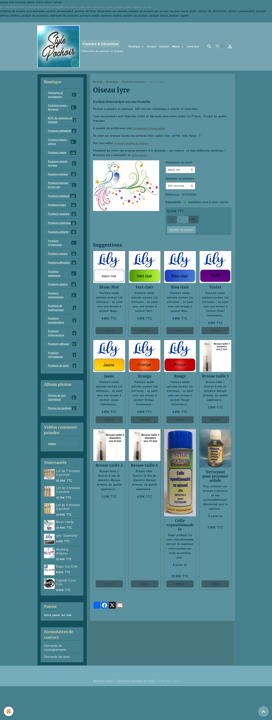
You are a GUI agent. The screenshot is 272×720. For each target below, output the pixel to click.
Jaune (109, 376)
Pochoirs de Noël (62, 393)
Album (176, 46)
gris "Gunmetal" (67, 569)
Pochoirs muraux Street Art (62, 195)
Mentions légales (99, 714)
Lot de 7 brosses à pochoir (68, 507)
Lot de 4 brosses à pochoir (68, 541)
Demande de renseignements (55, 682)
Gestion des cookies (170, 714)
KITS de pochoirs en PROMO (62, 122)
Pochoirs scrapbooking (62, 345)
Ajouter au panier (181, 230)
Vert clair (144, 287)
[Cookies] (9, 711)
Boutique (135, 46)
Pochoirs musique (62, 229)
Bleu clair (180, 287)
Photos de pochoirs (62, 439)
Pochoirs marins (62, 275)
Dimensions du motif (179, 162)
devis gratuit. (140, 155)
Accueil (151, 46)
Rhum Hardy (65, 556)
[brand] (80, 46)
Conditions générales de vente (133, 714)
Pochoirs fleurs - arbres (62, 150)
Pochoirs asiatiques (62, 295)
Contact (164, 46)
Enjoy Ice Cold (66, 600)
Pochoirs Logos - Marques (62, 109)
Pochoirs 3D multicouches (62, 332)
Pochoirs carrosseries (62, 382)
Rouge (180, 376)
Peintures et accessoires (62, 95)
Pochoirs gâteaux (62, 371)
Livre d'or (193, 46)
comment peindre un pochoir (133, 143)
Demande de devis (57, 691)
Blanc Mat (109, 287)
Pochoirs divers (62, 161)
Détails (109, 331)
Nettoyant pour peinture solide (215, 476)
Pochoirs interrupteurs (62, 359)
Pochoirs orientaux (62, 241)
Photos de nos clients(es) (62, 426)
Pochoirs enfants (62, 252)
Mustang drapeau (62, 585)
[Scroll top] (263, 711)
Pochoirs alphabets (62, 136)
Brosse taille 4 (144, 465)
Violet (215, 287)
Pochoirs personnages (62, 318)
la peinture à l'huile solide (150, 128)
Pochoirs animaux (133, 82)
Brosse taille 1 (215, 376)
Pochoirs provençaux (62, 264)
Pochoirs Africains (62, 284)
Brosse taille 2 (109, 465)
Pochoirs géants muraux (62, 172)
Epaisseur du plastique (180, 178)
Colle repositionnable (179, 525)
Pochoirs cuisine (62, 307)
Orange (145, 376)
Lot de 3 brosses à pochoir (68, 524)
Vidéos (52, 477)
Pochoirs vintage (62, 184)
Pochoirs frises (62, 220)
